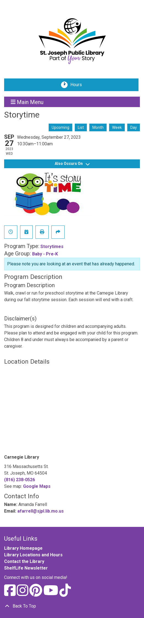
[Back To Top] (72, 606)
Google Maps (37, 486)
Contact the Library (24, 561)
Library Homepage (23, 548)
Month (98, 127)
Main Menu (27, 101)
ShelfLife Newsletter (26, 568)
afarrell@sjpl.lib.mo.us (40, 511)
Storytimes (51, 246)
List (81, 127)
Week (117, 127)
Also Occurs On (72, 163)
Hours (78, 84)
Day (133, 127)
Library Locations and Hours (33, 554)
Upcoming (60, 127)
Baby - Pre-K (45, 254)
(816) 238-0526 (19, 479)
